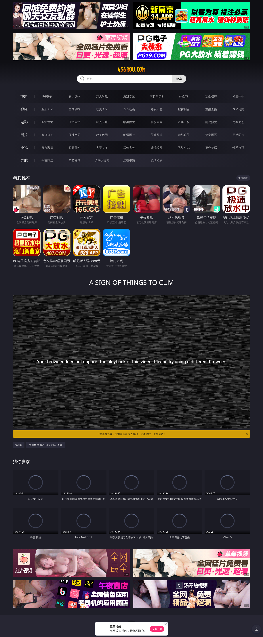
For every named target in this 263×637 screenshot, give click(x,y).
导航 (24, 160)
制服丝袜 (156, 122)
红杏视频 (129, 160)
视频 (24, 109)
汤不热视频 (102, 160)
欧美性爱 (129, 122)
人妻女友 (102, 148)
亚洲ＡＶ (47, 109)
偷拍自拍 (74, 122)
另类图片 (238, 135)
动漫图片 (129, 135)
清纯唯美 (184, 135)
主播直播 (211, 109)
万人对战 (102, 96)
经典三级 (184, 122)
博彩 (24, 96)
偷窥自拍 (47, 135)
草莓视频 (74, 160)
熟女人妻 (156, 109)
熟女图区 (211, 135)
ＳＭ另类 (238, 109)
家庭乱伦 (74, 148)
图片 (24, 134)
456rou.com (131, 69)
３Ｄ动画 (129, 109)
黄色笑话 (211, 148)
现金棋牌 (211, 96)
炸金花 (183, 96)
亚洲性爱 (47, 122)
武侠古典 (129, 148)
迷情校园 (156, 148)
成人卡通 (102, 122)
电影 (24, 121)
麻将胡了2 (156, 96)
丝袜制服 (184, 109)
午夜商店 (47, 160)
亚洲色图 (74, 135)
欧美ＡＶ (102, 109)
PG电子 (47, 96)
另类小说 (184, 148)
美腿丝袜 (156, 135)
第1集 (18, 445)
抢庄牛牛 (238, 96)
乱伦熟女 (211, 122)
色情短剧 (156, 160)
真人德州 (74, 96)
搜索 (179, 79)
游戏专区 (129, 96)
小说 (24, 147)
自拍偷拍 (74, 109)
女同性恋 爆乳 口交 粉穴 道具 (45, 445)
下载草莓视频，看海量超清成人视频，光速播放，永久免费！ (172, 434)
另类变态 (238, 122)
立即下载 (157, 629)
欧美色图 (102, 135)
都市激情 (47, 148)
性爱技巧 (238, 148)
